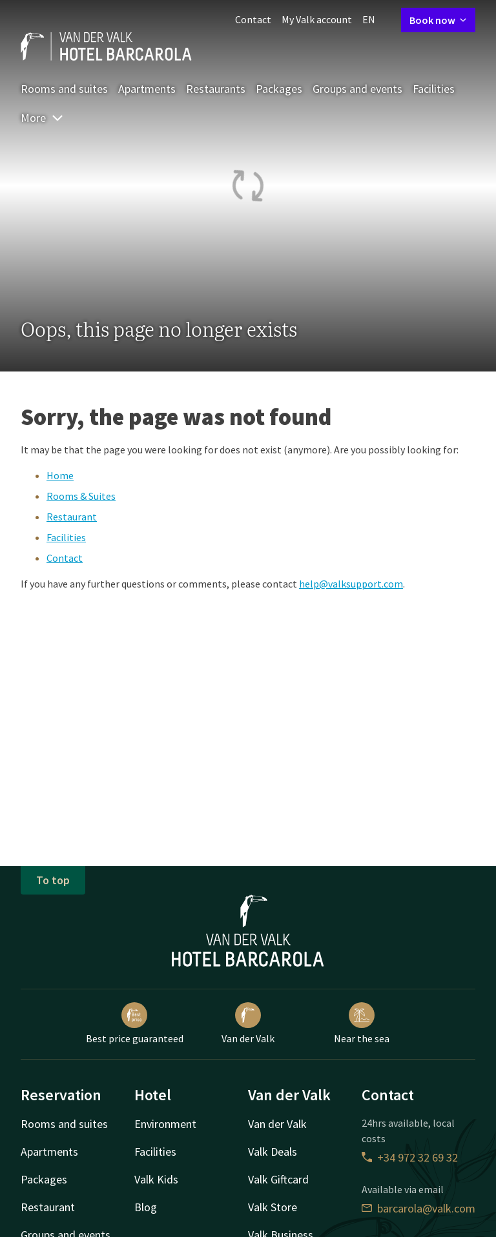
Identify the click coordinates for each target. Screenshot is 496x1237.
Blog (145, 1207)
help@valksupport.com (351, 583)
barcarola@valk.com (418, 1208)
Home (60, 475)
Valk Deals (272, 1151)
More (42, 117)
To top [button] (53, 880)
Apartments (147, 88)
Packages (279, 88)
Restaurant (71, 516)
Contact (253, 19)
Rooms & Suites (81, 496)
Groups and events (357, 88)
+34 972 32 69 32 (410, 1157)
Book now (438, 20)
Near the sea (361, 1023)
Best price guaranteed (134, 1023)
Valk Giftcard (278, 1179)
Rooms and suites (64, 88)
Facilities (434, 88)
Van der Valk (248, 1023)
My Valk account (317, 19)
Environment (165, 1123)
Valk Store (272, 1207)
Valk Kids (156, 1179)
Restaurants (215, 88)
